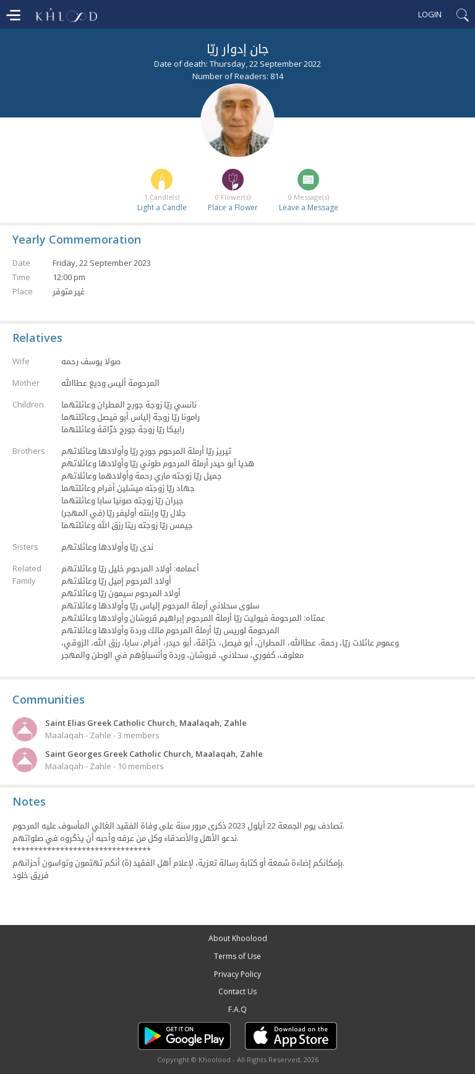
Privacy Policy (237, 974)
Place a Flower (233, 207)
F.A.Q (237, 1009)
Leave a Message (308, 207)
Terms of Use (237, 956)
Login (430, 14)
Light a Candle (162, 207)
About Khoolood (237, 938)
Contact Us (237, 991)
